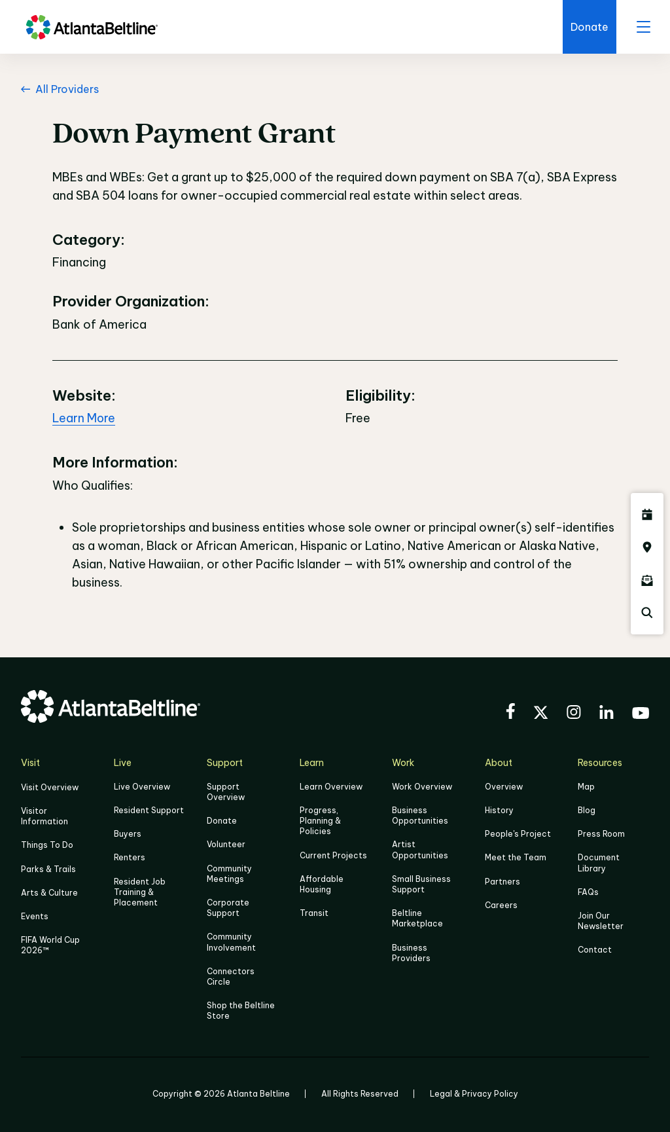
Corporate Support (228, 908)
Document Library (599, 862)
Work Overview (422, 787)
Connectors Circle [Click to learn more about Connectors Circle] (231, 976)
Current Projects (333, 855)
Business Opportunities (420, 815)
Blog (586, 810)
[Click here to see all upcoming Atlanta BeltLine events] (647, 514)
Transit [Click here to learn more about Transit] (314, 913)
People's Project (518, 834)
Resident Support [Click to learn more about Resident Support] (149, 810)
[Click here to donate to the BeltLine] (589, 27)
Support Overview (226, 792)
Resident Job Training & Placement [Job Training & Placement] (140, 892)
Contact (595, 950)
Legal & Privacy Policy (474, 1094)
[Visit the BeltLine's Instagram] (574, 714)
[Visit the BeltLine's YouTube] (640, 715)
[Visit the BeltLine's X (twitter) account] (540, 714)
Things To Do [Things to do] (47, 845)
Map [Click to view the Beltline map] (586, 787)
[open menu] (643, 27)
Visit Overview (50, 787)
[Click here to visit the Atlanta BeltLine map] (647, 547)
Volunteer (226, 844)
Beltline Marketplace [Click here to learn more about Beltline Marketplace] (417, 918)
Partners (502, 881)
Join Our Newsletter (601, 921)
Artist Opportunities (420, 849)
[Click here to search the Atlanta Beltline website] (647, 612)
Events (34, 916)
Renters (129, 857)
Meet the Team (515, 857)
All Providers (60, 89)
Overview (504, 787)
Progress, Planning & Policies (320, 820)
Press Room (601, 834)
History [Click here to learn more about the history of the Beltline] (499, 810)
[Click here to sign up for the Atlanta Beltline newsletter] (647, 580)
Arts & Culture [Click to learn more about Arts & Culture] (49, 893)
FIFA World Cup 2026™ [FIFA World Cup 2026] (50, 945)
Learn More (84, 418)
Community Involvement (231, 942)
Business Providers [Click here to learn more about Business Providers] (411, 953)
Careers (501, 905)
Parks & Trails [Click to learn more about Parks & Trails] (48, 869)
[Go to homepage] (92, 27)
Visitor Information (44, 816)
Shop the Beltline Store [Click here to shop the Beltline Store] (241, 1010)
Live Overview (142, 787)
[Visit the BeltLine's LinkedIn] (606, 714)
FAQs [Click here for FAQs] (588, 892)
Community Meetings (229, 874)
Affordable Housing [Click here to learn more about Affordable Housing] (322, 884)
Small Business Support (421, 884)
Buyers (127, 834)
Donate (222, 821)
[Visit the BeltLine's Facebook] (510, 713)
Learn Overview (331, 787)
